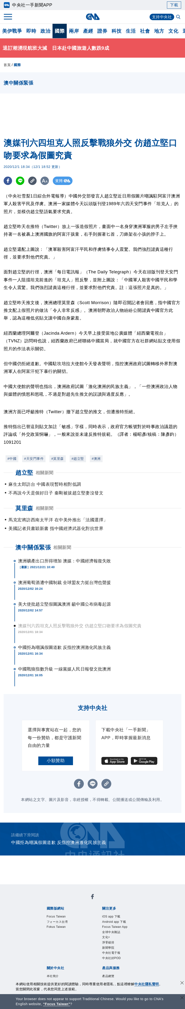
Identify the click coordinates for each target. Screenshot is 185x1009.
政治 (45, 31)
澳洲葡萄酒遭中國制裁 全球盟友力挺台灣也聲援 (64, 582)
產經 (88, 31)
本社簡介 (53, 976)
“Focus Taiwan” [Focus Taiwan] (56, 1004)
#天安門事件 (34, 459)
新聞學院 (108, 947)
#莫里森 (57, 459)
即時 (31, 31)
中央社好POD (111, 958)
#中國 (11, 459)
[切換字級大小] (44, 181)
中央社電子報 (111, 952)
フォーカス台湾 (57, 921)
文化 (173, 31)
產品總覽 (108, 976)
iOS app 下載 (111, 916)
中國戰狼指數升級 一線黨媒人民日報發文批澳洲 (64, 669)
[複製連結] (32, 181)
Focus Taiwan (56, 916)
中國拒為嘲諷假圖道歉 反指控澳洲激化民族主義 (64, 647)
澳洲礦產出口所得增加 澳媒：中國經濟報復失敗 (64, 561)
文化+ (106, 937)
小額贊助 (56, 760)
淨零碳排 (108, 942)
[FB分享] (8, 181)
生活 (131, 31)
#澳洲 (96, 459)
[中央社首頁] (92, 16)
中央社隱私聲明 (146, 984)
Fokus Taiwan (56, 927)
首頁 (7, 65)
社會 (145, 31)
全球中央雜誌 (111, 932)
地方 (159, 31)
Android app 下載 (114, 921)
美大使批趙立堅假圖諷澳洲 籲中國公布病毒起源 (64, 604)
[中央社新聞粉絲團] (92, 897)
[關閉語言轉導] (182, 998)
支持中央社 (162, 17)
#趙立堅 (78, 459)
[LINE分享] (20, 181)
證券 (102, 31)
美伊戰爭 (12, 31)
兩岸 (74, 31)
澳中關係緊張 (33, 547)
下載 (174, 5)
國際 (60, 31)
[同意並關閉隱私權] (182, 983)
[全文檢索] (178, 17)
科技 (116, 31)
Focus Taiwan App (114, 927)
